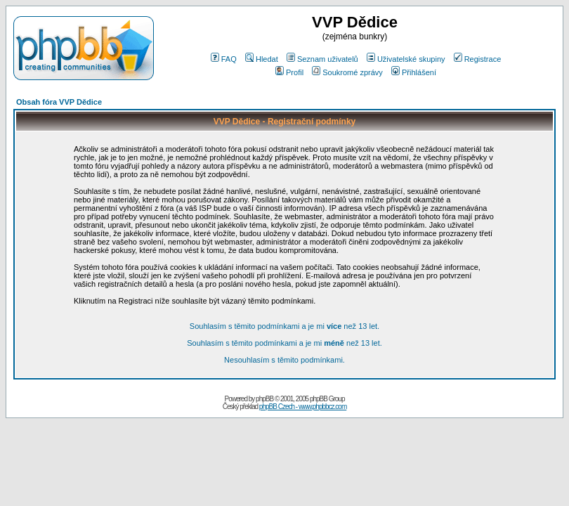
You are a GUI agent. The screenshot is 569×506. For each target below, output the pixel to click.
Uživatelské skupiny (406, 59)
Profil (289, 72)
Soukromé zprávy (347, 72)
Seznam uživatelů (322, 59)
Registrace (478, 59)
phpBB (264, 399)
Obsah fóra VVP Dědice (59, 102)
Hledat (261, 59)
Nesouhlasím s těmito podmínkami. (284, 360)
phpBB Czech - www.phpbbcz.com (302, 406)
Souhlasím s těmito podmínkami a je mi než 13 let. (284, 326)
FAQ (224, 59)
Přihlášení (413, 72)
